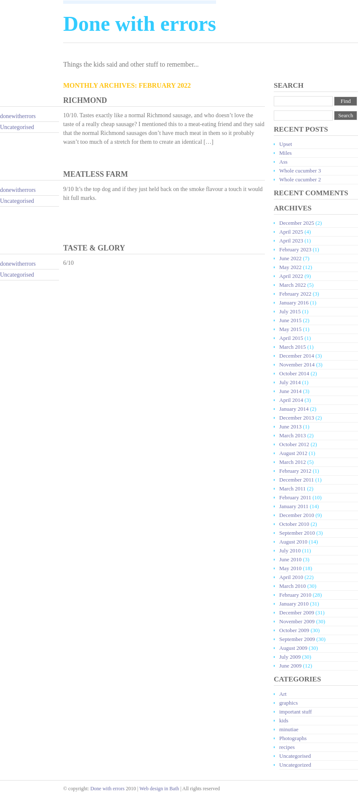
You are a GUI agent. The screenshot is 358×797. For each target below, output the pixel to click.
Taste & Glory (94, 248)
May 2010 (290, 568)
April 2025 (291, 232)
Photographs (293, 738)
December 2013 (296, 418)
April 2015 (291, 338)
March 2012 (292, 462)
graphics (288, 703)
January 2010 (294, 603)
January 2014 (294, 409)
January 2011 (293, 506)
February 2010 (295, 595)
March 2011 (292, 488)
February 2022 (295, 294)
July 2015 (290, 311)
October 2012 (294, 444)
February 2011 (295, 497)
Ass (283, 162)
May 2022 (290, 267)
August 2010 (293, 542)
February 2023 (295, 249)
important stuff (295, 711)
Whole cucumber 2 (300, 179)
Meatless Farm (95, 174)
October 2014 (294, 373)
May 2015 (290, 329)
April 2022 (291, 276)
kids (284, 720)
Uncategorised (17, 127)
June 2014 (290, 391)
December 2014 (296, 356)
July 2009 (290, 657)
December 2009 (296, 612)
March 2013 (292, 435)
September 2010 (297, 533)
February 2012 (295, 471)
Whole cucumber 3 (300, 170)
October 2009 (294, 630)
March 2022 (292, 285)
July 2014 (290, 382)
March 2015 (292, 347)
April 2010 (291, 577)
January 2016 (294, 302)
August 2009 (293, 648)
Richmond (85, 100)
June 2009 (290, 665)
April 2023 (291, 240)
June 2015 (290, 320)
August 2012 (293, 453)
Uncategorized (295, 765)
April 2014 (291, 400)
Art (282, 694)
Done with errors (107, 789)
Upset (285, 144)
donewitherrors (18, 116)
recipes (287, 747)
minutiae (289, 729)
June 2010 (290, 559)
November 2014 (297, 364)
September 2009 (297, 639)
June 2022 (290, 258)
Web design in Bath (159, 789)
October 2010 (294, 524)
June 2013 (290, 426)
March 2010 (292, 586)
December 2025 (296, 223)
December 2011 (296, 480)
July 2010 (290, 550)
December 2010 (296, 515)
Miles (285, 153)
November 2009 (297, 621)
